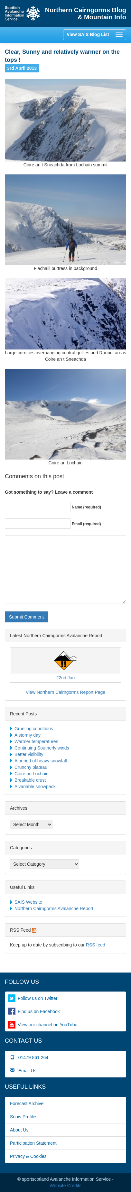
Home (22, 13)
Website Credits (65, 1185)
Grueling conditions (33, 728)
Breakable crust (30, 780)
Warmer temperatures (36, 741)
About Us (19, 1129)
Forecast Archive (26, 1103)
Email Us (23, 1070)
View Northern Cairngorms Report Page (65, 692)
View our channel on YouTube (47, 1024)
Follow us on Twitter (37, 998)
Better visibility (28, 754)
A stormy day (27, 735)
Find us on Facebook (39, 1011)
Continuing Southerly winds (41, 747)
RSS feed (95, 944)
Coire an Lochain (31, 773)
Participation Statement (33, 1143)
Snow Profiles (24, 1116)
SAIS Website (28, 902)
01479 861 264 (29, 1057)
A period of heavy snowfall (40, 760)
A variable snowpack (35, 786)
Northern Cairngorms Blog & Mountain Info (85, 13)
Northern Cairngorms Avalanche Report (53, 908)
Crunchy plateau (30, 767)
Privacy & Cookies (28, 1156)
